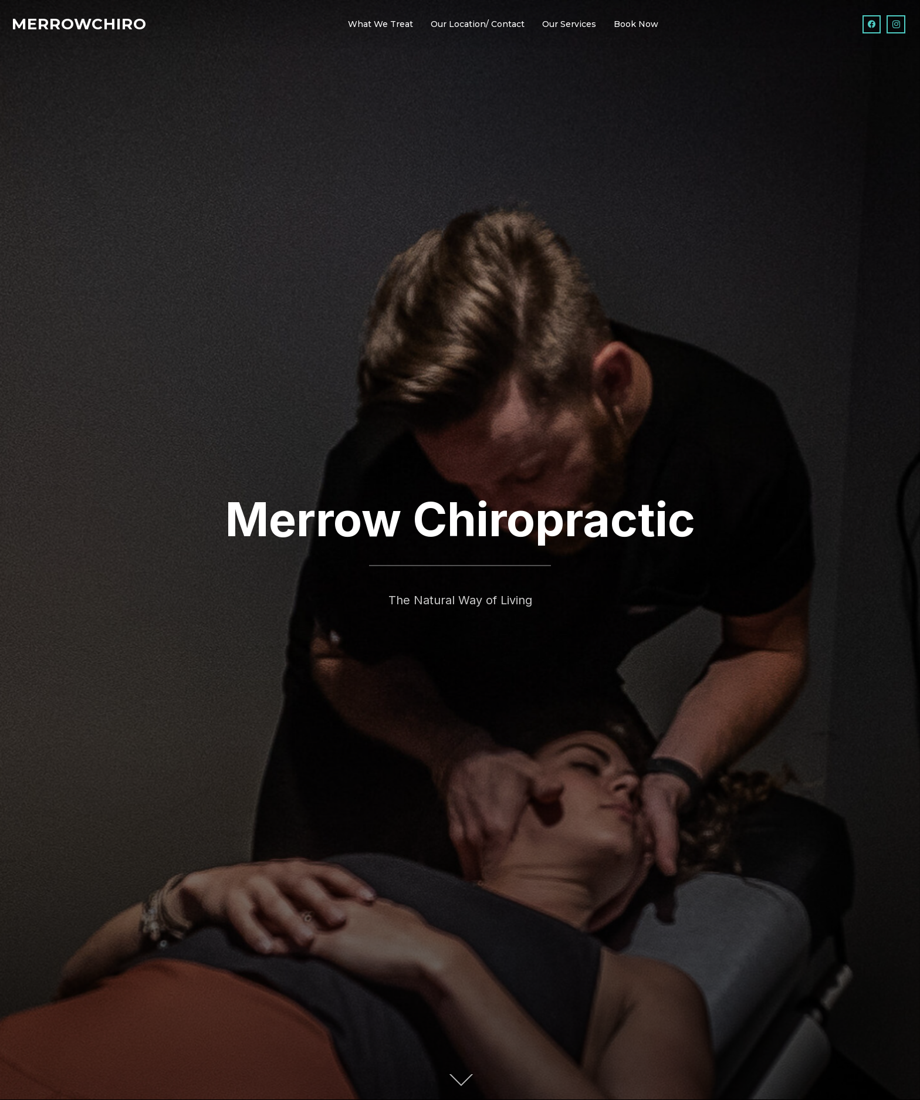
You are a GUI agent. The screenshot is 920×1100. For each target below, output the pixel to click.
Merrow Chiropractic (460, 518)
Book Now (636, 24)
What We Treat (380, 24)
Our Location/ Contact (478, 24)
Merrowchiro (79, 24)
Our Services (569, 24)
